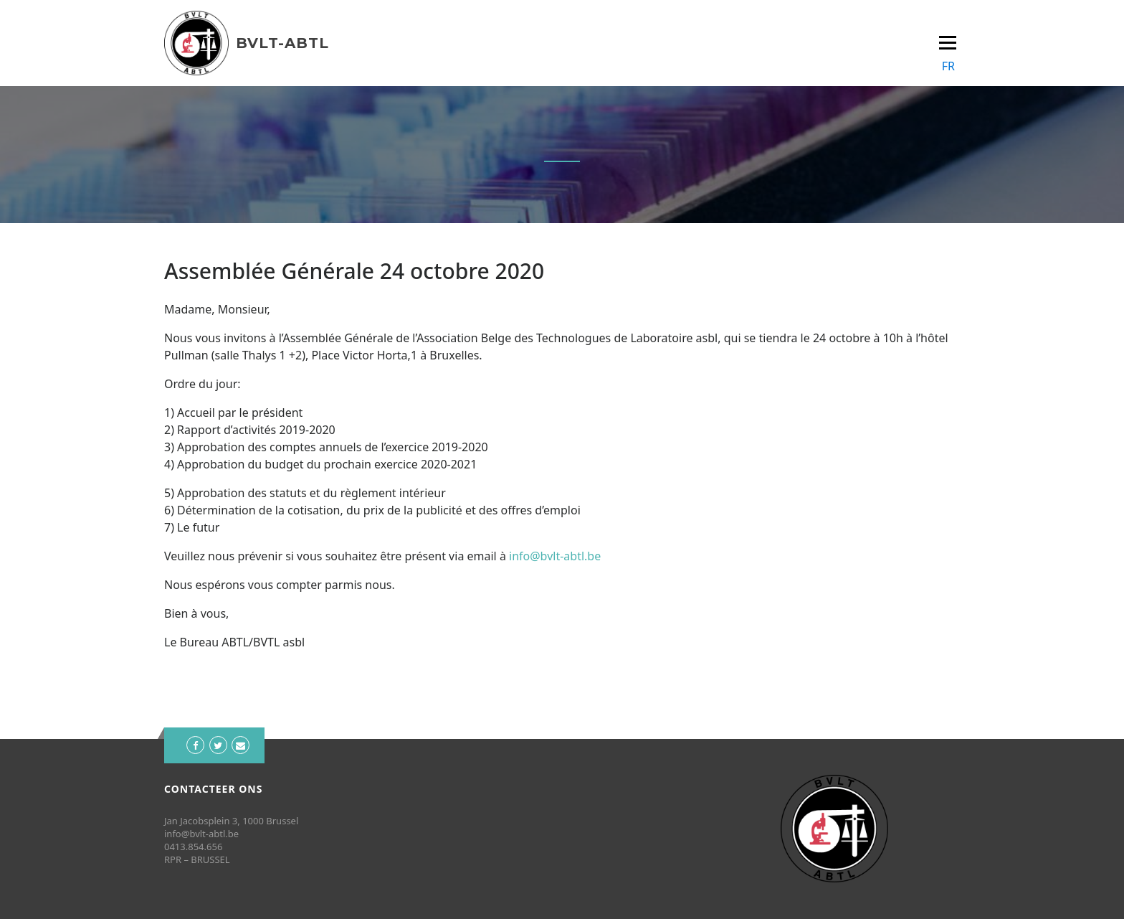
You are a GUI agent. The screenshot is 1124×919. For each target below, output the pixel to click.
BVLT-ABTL (282, 43)
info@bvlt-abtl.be (555, 556)
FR (948, 66)
